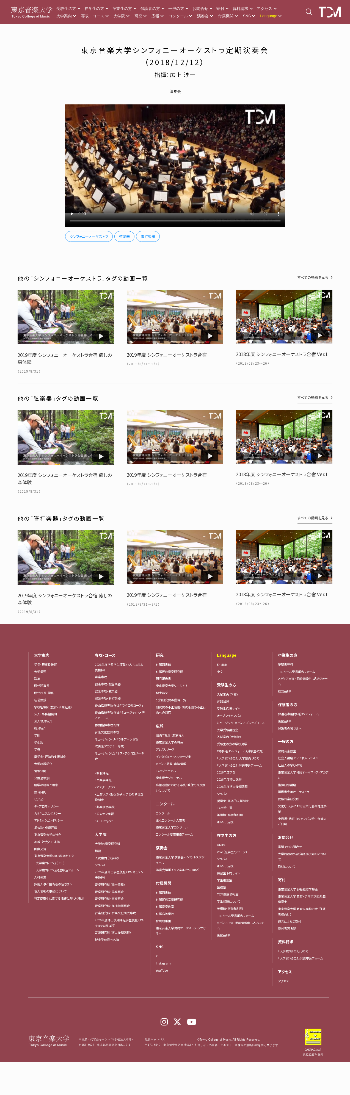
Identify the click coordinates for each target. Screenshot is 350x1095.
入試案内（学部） (227, 694)
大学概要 (40, 671)
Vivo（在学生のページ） (232, 852)
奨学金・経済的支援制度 (50, 756)
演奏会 (203, 16)
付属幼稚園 (163, 921)
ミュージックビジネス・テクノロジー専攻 (119, 756)
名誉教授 (40, 700)
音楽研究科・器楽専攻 (109, 891)
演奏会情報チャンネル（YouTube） (178, 869)
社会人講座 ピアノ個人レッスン (298, 758)
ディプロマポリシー (46, 806)
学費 (37, 749)
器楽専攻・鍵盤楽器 (109, 684)
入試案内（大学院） (107, 858)
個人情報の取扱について (50, 891)
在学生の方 (94, 8)
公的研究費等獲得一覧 (171, 700)
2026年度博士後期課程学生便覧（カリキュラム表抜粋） (120, 923)
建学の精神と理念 (46, 785)
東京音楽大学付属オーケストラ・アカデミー (181, 931)
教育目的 (40, 792)
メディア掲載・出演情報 (171, 763)
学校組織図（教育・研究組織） (53, 707)
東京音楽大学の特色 (47, 834)
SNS (247, 16)
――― (99, 766)
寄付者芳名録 (287, 928)
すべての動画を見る (312, 277)
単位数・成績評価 (45, 827)
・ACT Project (104, 821)
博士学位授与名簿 (107, 939)
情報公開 (40, 771)
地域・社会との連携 (47, 841)
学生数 (38, 742)
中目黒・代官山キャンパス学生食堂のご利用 (302, 821)
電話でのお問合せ (290, 846)
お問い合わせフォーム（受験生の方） (240, 751)
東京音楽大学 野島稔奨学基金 (298, 889)
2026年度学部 (226, 772)
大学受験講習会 (227, 730)
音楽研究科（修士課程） (110, 884)
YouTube (162, 970)
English (222, 664)
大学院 (119, 16)
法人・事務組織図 (45, 714)
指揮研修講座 (287, 785)
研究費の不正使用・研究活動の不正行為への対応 (181, 710)
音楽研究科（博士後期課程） (113, 932)
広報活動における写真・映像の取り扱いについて (180, 787)
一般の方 (176, 8)
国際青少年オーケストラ (293, 791)
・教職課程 (102, 773)
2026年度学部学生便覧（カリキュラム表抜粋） (119, 667)
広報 (155, 16)
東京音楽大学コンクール (172, 827)
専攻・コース (92, 16)
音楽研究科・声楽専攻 (109, 898)
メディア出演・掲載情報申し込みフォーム (242, 925)
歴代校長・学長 (44, 693)
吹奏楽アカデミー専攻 (109, 746)
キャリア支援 (225, 822)
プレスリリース (165, 749)
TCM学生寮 (224, 807)
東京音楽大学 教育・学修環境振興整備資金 (302, 899)
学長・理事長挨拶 (45, 664)
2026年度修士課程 (229, 779)
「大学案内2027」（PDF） (49, 863)
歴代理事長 (41, 685)
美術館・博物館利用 (230, 815)
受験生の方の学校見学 (232, 744)
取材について (286, 866)
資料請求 (240, 8)
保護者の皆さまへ (290, 728)
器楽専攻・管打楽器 (109, 698)
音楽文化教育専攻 (107, 732)
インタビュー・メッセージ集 (175, 756)
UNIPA (221, 844)
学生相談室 (224, 880)
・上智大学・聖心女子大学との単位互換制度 (119, 797)
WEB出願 (223, 701)
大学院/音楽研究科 (107, 843)
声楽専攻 (101, 677)
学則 (37, 735)
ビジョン (39, 799)
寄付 (220, 8)
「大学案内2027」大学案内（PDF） (238, 758)
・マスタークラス (105, 787)
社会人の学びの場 (290, 765)
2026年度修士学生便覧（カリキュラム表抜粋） (119, 875)
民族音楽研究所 (288, 799)
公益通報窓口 (43, 778)
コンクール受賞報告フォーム (174, 834)
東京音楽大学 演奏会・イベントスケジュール (180, 860)
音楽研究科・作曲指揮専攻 (112, 905)
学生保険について (228, 901)
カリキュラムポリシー (47, 813)
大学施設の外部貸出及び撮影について (302, 856)
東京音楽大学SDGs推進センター (55, 855)
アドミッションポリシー (48, 820)
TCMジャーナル (166, 770)
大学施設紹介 (43, 763)
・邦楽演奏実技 (105, 807)
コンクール (178, 16)
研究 (138, 16)
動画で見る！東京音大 (170, 735)
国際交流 (40, 849)
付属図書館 (163, 664)
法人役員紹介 (43, 721)
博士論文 (162, 693)
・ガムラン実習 (104, 813)
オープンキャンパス (229, 715)
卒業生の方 (122, 8)
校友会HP (284, 691)
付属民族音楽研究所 (169, 671)
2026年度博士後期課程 (232, 786)
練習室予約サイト (228, 873)
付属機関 (225, 16)
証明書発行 (285, 664)
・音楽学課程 (103, 780)
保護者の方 (150, 8)
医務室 (221, 887)
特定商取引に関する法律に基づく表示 (59, 898)
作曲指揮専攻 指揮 (107, 725)
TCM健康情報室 (227, 894)
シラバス (100, 865)
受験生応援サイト (228, 708)
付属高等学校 (165, 913)
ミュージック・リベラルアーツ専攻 (116, 739)
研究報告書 (163, 678)
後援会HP (223, 935)
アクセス (264, 8)
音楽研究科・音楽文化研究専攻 (115, 913)
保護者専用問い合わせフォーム (298, 714)
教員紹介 (40, 728)
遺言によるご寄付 (289, 921)
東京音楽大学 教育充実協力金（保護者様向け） (302, 911)
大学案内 (64, 16)
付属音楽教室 (165, 906)
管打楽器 (148, 236)
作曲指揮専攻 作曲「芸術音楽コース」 (119, 705)
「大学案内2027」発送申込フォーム (56, 870)
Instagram (163, 963)
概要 (98, 851)
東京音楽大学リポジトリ (171, 685)
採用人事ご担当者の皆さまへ (53, 884)
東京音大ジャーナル (169, 777)
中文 (220, 671)
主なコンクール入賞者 (170, 820)
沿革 (37, 678)
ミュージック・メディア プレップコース (241, 722)
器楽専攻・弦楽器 (108, 691)
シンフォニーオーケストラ (89, 236)
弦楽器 (124, 236)
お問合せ (200, 8)
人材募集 (40, 877)
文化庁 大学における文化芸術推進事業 (302, 809)
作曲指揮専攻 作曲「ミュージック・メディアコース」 (120, 715)
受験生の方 (66, 8)
